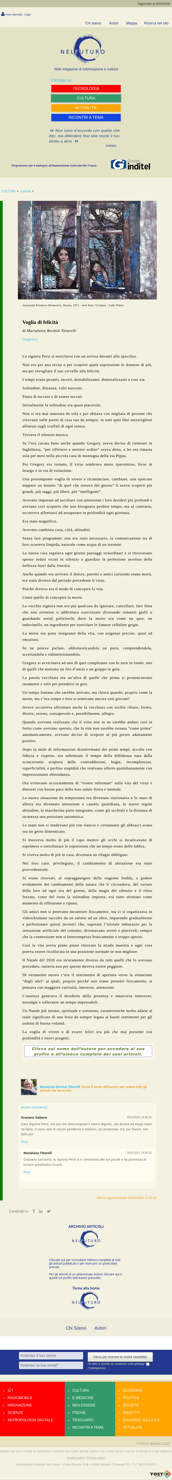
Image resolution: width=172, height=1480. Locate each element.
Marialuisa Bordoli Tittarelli (60, 1087)
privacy (140, 1364)
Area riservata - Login (18, 14)
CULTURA (8, 191)
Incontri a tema (87, 1428)
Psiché (79, 1413)
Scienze (15, 1413)
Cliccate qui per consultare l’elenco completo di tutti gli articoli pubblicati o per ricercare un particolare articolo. (84, 1264)
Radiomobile (20, 1398)
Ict (10, 1391)
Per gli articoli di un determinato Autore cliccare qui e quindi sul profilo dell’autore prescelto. (85, 1276)
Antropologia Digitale (30, 1420)
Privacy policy (96, 1458)
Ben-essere (83, 1406)
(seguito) (30, 339)
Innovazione (20, 1406)
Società (130, 1406)
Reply (24, 1141)
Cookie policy (76, 1458)
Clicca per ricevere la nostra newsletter (120, 1357)
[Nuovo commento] (34, 1107)
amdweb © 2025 (160, 1443)
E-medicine (82, 1398)
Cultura (26, 191)
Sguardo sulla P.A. (141, 1420)
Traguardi (82, 1420)
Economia (132, 1391)
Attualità (132, 1428)
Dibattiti (131, 1413)
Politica (131, 1398)
